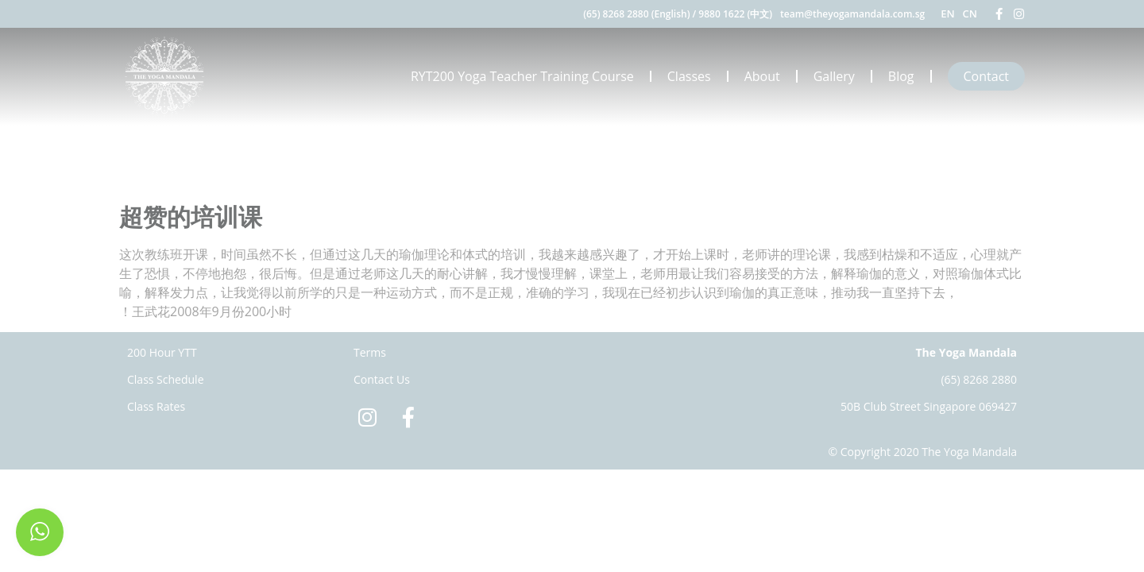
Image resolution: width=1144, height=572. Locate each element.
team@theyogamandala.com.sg (852, 14)
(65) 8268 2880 (979, 379)
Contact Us (382, 379)
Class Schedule (165, 379)
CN (970, 13)
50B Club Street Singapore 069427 (929, 406)
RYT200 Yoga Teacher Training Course (522, 76)
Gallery (834, 76)
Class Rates (156, 406)
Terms (370, 352)
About (762, 76)
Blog (901, 76)
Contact (986, 76)
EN (947, 13)
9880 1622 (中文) (735, 14)
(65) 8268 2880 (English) (636, 14)
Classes (689, 76)
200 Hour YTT (162, 352)
